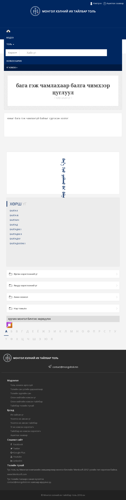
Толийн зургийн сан (20, 393)
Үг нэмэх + (12, 67)
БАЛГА (14, 210)
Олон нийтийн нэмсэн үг (23, 397)
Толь (10, 44)
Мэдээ (10, 37)
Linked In (16, 460)
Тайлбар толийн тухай (22, 405)
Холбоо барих (14, 61)
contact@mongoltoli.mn (65, 367)
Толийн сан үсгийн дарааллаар (26, 389)
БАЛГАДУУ (15, 238)
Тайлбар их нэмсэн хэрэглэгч (25, 431)
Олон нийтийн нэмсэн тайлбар (26, 401)
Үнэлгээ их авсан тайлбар (23, 422)
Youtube (16, 456)
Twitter (15, 448)
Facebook (16, 444)
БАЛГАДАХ (15, 229)
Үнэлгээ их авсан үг (20, 418)
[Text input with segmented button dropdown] (63, 52)
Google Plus (17, 452)
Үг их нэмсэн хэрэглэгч (22, 426)
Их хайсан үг (16, 414)
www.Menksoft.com (17, 474)
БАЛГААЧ (14, 219)
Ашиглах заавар (113, 3)
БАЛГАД (14, 224)
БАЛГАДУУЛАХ (17, 243)
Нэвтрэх (96, 3)
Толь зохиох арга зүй (21, 385)
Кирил (14, 52)
